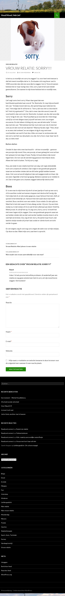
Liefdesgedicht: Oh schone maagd (26, 445)
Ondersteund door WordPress (22, 590)
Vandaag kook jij (6, 543)
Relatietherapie (6, 531)
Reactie (9, 302)
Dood (3, 478)
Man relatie (5, 506)
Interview (4, 494)
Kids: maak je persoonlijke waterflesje (29, 437)
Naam (9, 332)
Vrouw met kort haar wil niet (26, 441)
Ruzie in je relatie (22, 429)
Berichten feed (6, 566)
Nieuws (3, 519)
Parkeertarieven (22, 433)
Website (9, 351)
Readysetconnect (7, 429)
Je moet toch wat (7, 410)
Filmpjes (4, 486)
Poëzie (3, 523)
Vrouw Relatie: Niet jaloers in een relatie (32, 244)
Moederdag (5, 515)
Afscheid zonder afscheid (10, 402)
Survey (3, 539)
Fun (2, 490)
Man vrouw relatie (7, 510)
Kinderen (4, 498)
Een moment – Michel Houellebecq (13, 398)
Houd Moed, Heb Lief (10, 15)
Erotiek (3, 482)
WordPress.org (6, 575)
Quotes (4, 527)
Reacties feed (6, 570)
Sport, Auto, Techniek (9, 535)
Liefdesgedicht (6, 502)
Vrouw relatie (11, 64)
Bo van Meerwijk (25, 72)
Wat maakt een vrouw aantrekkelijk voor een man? (32, 253)
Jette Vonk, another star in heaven (13, 414)
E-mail (9, 341)
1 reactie (37, 72)
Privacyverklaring (6, 590)
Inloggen (4, 562)
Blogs (3, 474)
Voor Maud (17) (6, 406)
